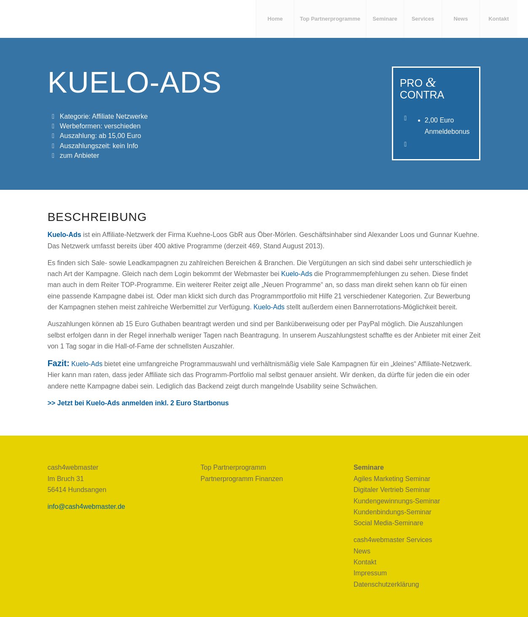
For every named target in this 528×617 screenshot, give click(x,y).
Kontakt (365, 562)
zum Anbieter (79, 155)
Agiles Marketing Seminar (392, 478)
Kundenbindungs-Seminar (393, 512)
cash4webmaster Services (393, 539)
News (362, 551)
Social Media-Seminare (388, 523)
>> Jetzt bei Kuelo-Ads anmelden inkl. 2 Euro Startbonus (138, 403)
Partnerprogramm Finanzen (242, 478)
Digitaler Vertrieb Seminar (392, 489)
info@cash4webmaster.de (86, 506)
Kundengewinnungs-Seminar (397, 501)
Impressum (370, 573)
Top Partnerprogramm (233, 467)
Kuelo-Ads (296, 273)
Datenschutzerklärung (386, 584)
